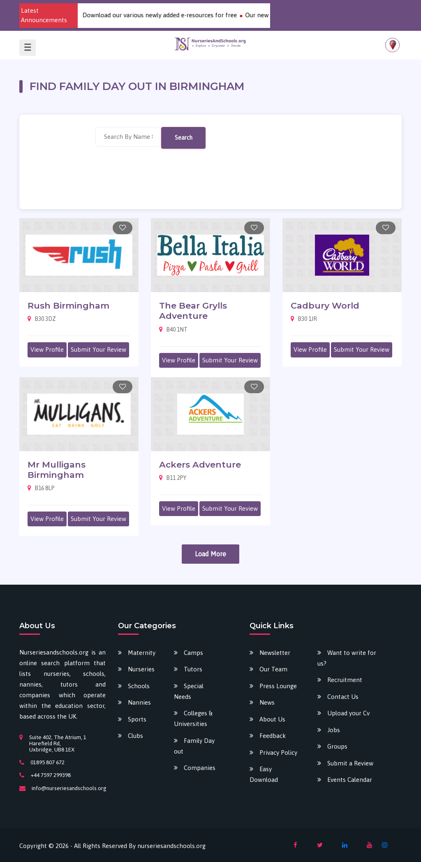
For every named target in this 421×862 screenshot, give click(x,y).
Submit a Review (350, 763)
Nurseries (141, 669)
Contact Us (343, 696)
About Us (272, 719)
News (267, 702)
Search (183, 137)
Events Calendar (349, 779)
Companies (199, 767)
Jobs (333, 729)
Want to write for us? (346, 658)
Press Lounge (278, 685)
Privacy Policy (278, 752)
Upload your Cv (348, 713)
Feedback (272, 735)
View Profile (47, 349)
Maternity (141, 652)
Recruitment (344, 679)
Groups (337, 746)
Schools (139, 685)
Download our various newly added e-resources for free (167, 15)
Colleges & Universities (193, 718)
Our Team (273, 669)
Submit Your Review (98, 349)
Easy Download (264, 774)
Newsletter (274, 652)
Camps (193, 652)
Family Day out (194, 746)
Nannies (139, 702)
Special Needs (189, 691)
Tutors (193, 669)
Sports (137, 719)
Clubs (135, 735)
